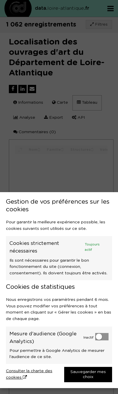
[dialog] (59, 290)
